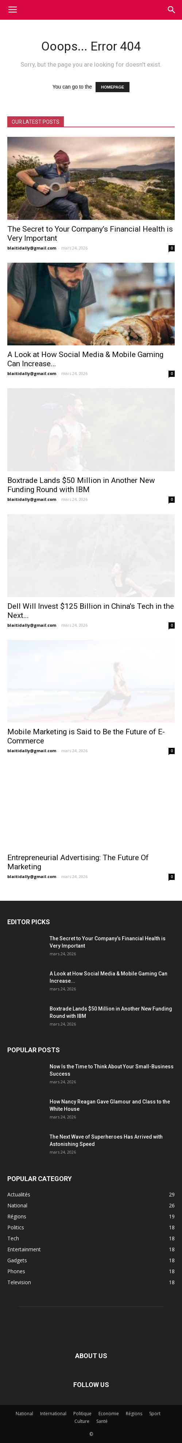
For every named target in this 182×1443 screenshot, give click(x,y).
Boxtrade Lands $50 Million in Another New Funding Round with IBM (81, 485)
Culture (81, 1421)
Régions (134, 1413)
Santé (102, 1421)
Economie (108, 1413)
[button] (172, 10)
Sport (154, 1413)
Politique (82, 1413)
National (24, 1413)
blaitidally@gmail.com (31, 248)
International (53, 1413)
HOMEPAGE (112, 87)
